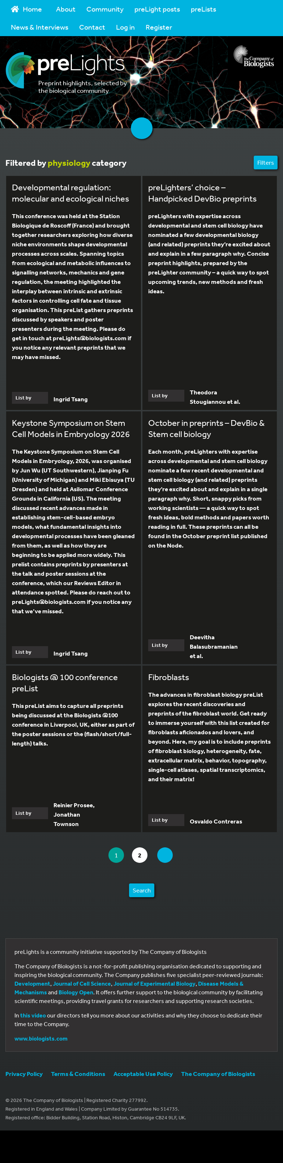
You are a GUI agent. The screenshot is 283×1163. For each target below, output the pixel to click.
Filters (265, 162)
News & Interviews (39, 27)
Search (142, 891)
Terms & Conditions (78, 1074)
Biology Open (76, 992)
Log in (125, 27)
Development (32, 984)
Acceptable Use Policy (143, 1074)
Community (105, 9)
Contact (92, 27)
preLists (203, 9)
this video (33, 1016)
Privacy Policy (24, 1074)
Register (159, 27)
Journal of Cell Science (82, 984)
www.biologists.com (41, 1039)
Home (26, 9)
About (66, 9)
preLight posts (157, 9)
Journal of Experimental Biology (154, 984)
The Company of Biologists (218, 1074)
